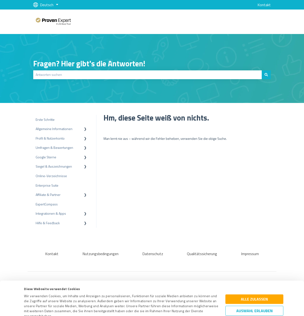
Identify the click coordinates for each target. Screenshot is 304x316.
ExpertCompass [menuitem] (47, 204)
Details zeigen (192, 307)
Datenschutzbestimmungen (64, 293)
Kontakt (264, 4)
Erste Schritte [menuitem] (45, 119)
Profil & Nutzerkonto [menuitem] (50, 138)
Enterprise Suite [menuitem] (47, 185)
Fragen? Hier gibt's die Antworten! (89, 63)
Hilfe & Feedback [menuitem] (48, 222)
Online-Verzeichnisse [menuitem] (51, 175)
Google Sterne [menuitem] (46, 157)
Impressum (32, 293)
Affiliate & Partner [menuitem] (48, 194)
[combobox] (147, 74)
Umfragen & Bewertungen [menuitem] (54, 147)
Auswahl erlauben (254, 279)
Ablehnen (254, 293)
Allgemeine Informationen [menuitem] (54, 128)
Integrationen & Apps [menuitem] (51, 213)
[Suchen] (266, 74)
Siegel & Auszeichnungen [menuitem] (54, 166)
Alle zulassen (254, 267)
